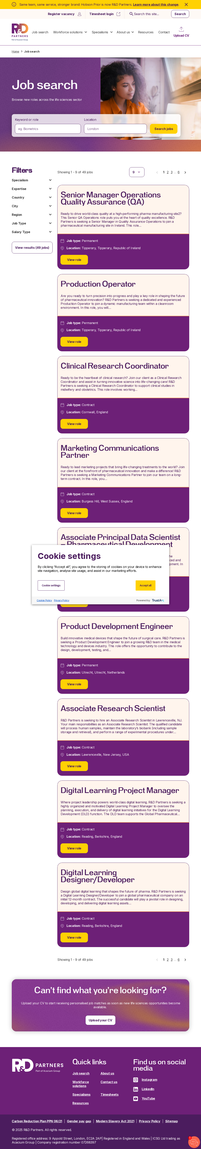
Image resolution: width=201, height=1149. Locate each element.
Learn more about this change (155, 4)
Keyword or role (26, 120)
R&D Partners (20, 32)
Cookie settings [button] (51, 585)
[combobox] (48, 129)
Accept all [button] (145, 585)
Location (90, 120)
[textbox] (48, 129)
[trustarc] (157, 600)
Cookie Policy (44, 600)
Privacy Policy (61, 600)
